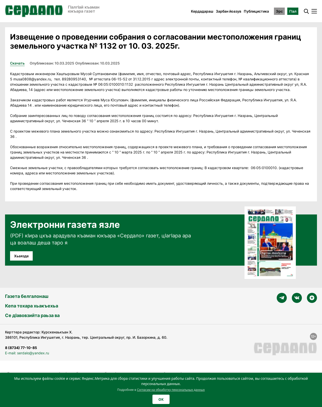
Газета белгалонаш (26, 296)
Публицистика (256, 11)
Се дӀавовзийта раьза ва (32, 315)
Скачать (17, 63)
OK (161, 399)
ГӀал (292, 11)
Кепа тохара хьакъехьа (31, 305)
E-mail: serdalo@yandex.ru (27, 353)
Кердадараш (202, 11)
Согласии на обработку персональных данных (171, 390)
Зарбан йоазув (228, 11)
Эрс (279, 11)
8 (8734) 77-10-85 (21, 348)
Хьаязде (21, 256)
